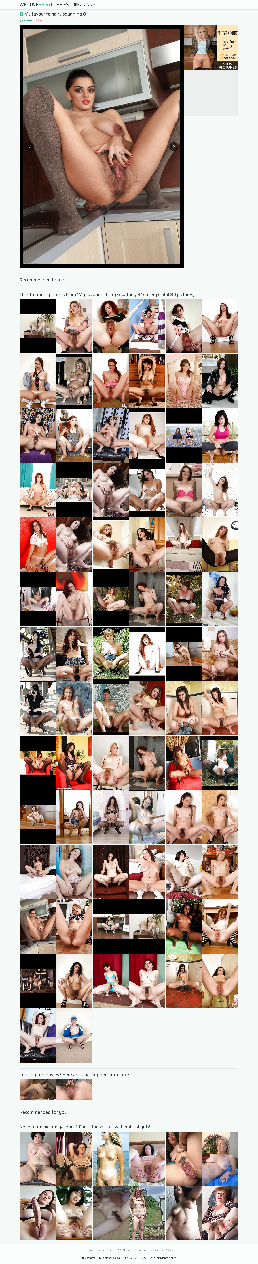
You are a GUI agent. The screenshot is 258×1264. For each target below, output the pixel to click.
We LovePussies (44, 4)
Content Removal (110, 1258)
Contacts (88, 1258)
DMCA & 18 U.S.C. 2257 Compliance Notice (150, 1258)
